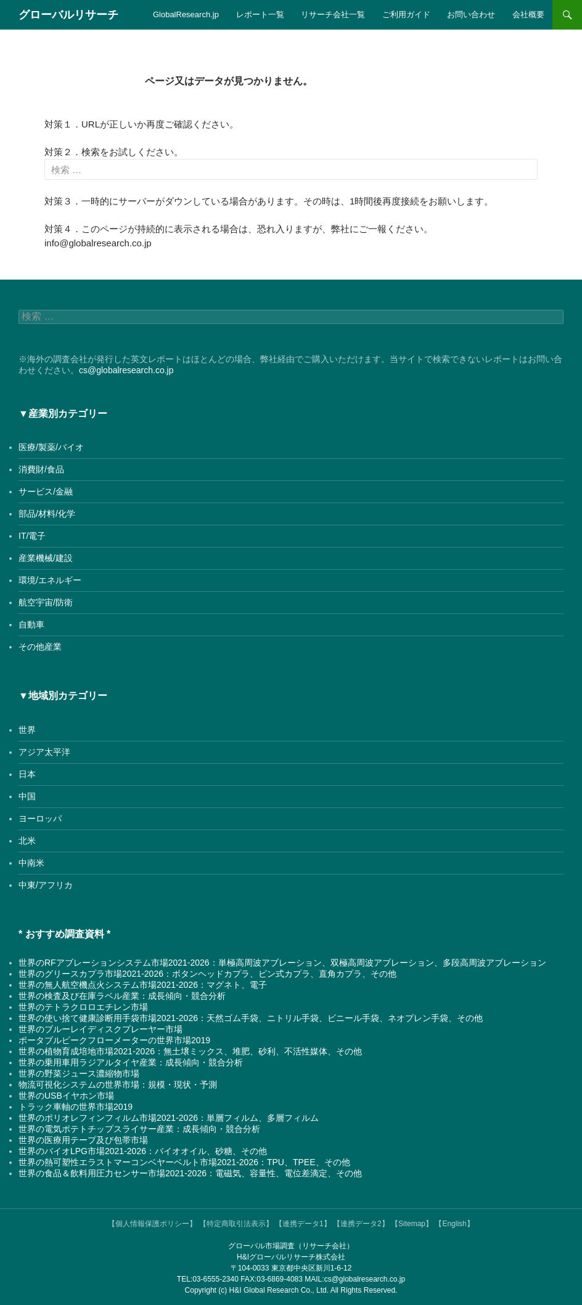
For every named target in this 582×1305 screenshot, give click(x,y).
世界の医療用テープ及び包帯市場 (83, 1140)
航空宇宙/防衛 (45, 602)
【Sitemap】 (412, 1223)
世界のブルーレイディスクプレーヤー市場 (100, 1029)
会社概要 (528, 14)
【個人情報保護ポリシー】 (152, 1223)
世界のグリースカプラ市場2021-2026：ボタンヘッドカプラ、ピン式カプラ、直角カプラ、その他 (207, 974)
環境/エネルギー (49, 580)
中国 (27, 796)
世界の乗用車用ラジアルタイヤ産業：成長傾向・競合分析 (130, 1062)
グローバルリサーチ (68, 15)
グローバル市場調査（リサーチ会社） (291, 1246)
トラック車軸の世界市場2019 (75, 1107)
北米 (27, 841)
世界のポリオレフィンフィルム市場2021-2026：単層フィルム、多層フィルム (168, 1118)
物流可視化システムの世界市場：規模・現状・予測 (117, 1084)
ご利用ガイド (406, 14)
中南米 (31, 863)
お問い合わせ (471, 14)
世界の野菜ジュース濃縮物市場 (78, 1073)
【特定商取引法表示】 (236, 1223)
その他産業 (40, 647)
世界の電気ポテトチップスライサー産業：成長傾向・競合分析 (139, 1129)
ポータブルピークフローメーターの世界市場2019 (114, 1040)
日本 (27, 774)
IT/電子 (32, 536)
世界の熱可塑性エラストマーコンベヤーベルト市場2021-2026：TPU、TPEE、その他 (184, 1162)
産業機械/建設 (45, 558)
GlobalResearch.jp (186, 14)
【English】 (454, 1223)
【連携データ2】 (361, 1223)
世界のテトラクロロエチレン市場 (83, 1007)
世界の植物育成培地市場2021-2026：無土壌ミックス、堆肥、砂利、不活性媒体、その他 (190, 1051)
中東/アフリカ (45, 885)
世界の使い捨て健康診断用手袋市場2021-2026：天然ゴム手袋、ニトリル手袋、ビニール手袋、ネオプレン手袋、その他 (250, 1018)
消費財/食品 (41, 469)
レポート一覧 (260, 14)
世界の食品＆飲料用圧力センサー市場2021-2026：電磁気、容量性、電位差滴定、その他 (190, 1173)
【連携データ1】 (303, 1223)
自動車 (31, 624)
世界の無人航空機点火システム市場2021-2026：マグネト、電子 (142, 985)
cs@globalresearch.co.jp (126, 370)
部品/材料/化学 (46, 514)
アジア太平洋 (44, 752)
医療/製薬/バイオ (51, 447)
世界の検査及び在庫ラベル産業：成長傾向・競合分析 (122, 996)
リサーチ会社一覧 (333, 14)
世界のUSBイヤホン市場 (66, 1096)
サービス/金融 (45, 491)
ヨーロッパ (40, 818)
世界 (27, 730)
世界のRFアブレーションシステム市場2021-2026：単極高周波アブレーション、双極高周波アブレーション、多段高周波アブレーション (282, 963)
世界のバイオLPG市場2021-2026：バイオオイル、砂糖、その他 (142, 1151)
